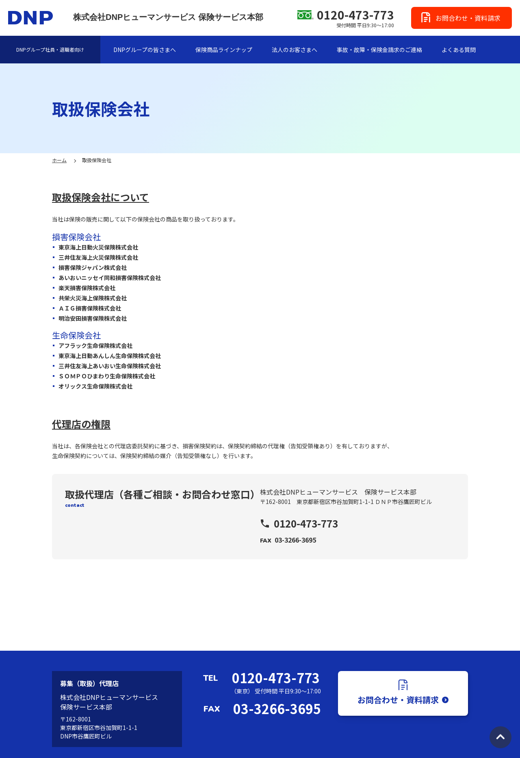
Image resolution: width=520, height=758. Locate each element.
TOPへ (500, 737)
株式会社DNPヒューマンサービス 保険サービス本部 (168, 17)
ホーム (59, 159)
